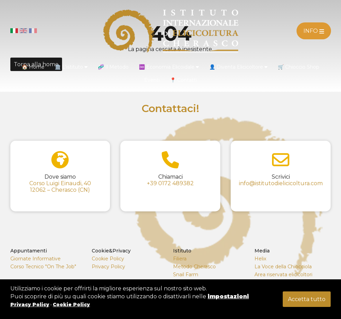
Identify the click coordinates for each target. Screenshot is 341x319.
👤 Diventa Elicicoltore (238, 67)
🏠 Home (33, 67)
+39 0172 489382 (170, 183)
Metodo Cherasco (194, 266)
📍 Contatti (183, 80)
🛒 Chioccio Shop (298, 67)
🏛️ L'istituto (71, 67)
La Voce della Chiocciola (283, 266)
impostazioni (228, 296)
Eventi (152, 80)
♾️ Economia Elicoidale (169, 67)
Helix (260, 259)
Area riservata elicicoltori (283, 274)
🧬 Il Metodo (113, 67)
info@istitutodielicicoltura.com (281, 183)
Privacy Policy (108, 266)
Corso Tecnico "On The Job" (43, 266)
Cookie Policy (108, 259)
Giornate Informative (35, 259)
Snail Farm (185, 274)
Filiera (180, 259)
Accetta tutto (306, 299)
